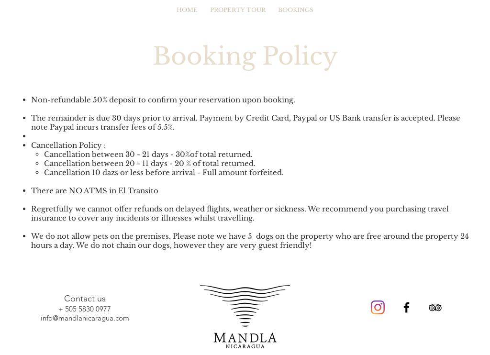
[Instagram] (378, 307)
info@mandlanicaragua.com (85, 317)
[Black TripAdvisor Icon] (435, 307)
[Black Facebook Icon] (406, 307)
